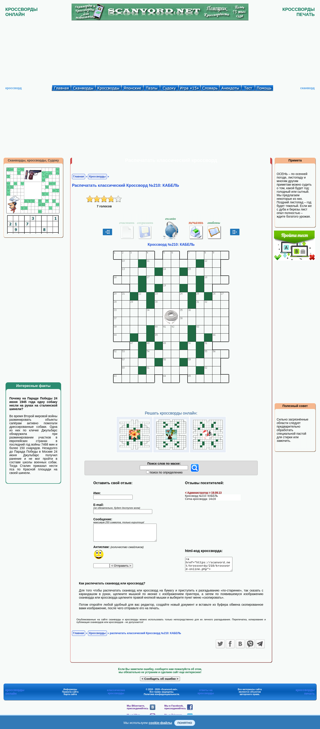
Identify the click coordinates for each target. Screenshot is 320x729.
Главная (78, 176)
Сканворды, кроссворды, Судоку (33, 160)
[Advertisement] (160, 52)
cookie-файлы (160, 723)
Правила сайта (70, 694)
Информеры (70, 692)
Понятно (184, 723)
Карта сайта (70, 697)
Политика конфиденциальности (161, 697)
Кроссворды (97, 176)
